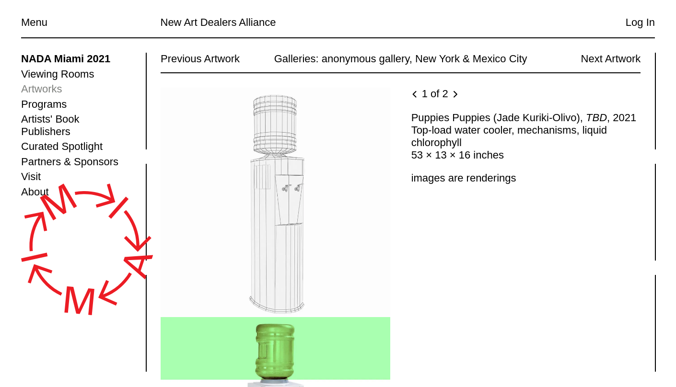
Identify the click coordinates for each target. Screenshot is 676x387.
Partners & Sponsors (69, 162)
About (35, 192)
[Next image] (454, 95)
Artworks (41, 89)
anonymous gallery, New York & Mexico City (424, 59)
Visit (31, 176)
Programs (44, 104)
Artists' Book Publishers (50, 125)
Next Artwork (611, 59)
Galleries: (296, 59)
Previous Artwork (200, 59)
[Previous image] (415, 95)
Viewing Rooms (57, 74)
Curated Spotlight (62, 146)
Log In (640, 22)
